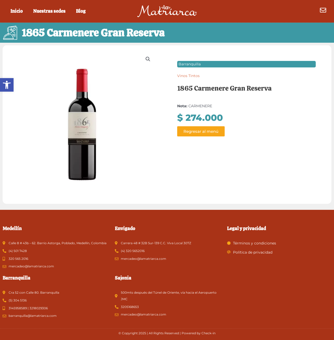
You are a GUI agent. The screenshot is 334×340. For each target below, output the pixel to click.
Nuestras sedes (49, 11)
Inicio (16, 11)
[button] (7, 85)
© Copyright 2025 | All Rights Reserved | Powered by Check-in (167, 333)
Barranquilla (189, 67)
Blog (81, 11)
